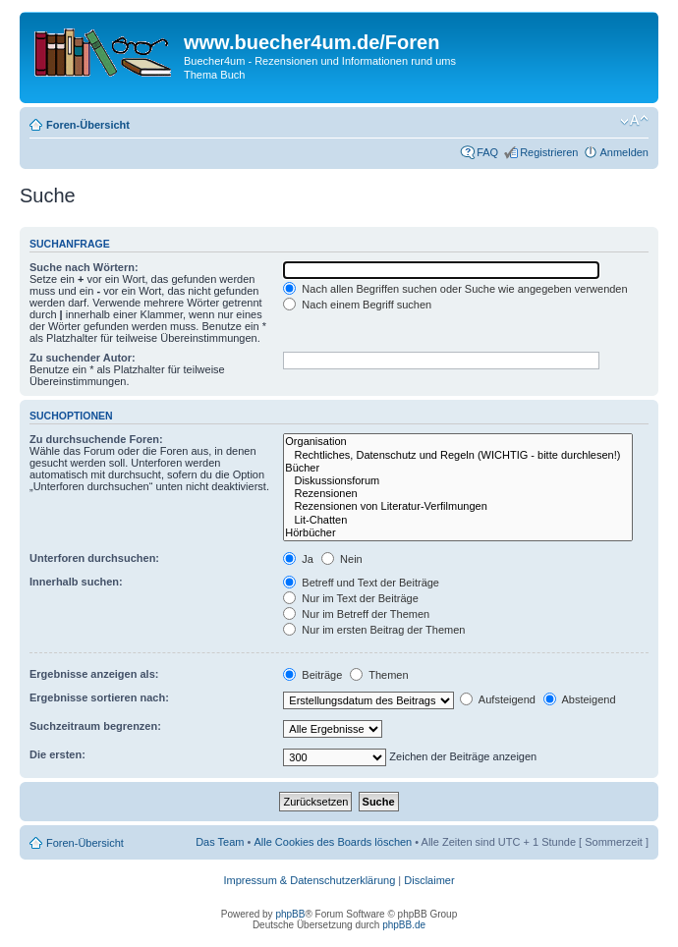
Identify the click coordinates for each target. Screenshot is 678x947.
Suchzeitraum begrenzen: (95, 726)
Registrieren (549, 152)
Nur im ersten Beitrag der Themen (374, 630)
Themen (379, 675)
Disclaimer (429, 880)
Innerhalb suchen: (76, 581)
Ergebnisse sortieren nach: (99, 697)
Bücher (458, 468)
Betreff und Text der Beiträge (361, 582)
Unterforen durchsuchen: (94, 558)
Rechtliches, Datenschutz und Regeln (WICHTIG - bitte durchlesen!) (458, 455)
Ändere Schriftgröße (634, 121)
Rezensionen (458, 493)
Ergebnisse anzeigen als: (93, 674)
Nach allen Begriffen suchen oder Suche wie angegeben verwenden (455, 289)
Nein (342, 559)
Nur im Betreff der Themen (356, 614)
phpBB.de (403, 924)
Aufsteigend (498, 699)
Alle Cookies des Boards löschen (333, 842)
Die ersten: (57, 754)
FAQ (487, 152)
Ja (298, 559)
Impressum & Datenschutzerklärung (309, 880)
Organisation (458, 441)
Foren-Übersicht (88, 125)
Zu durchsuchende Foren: (96, 439)
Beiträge (312, 675)
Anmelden (624, 152)
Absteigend (579, 699)
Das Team (220, 842)
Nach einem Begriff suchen (357, 304)
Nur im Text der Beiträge (350, 598)
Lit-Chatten (458, 520)
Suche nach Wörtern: (84, 267)
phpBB (290, 914)
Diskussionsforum (458, 480)
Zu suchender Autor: (82, 357)
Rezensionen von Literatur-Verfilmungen (458, 506)
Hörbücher (458, 533)
